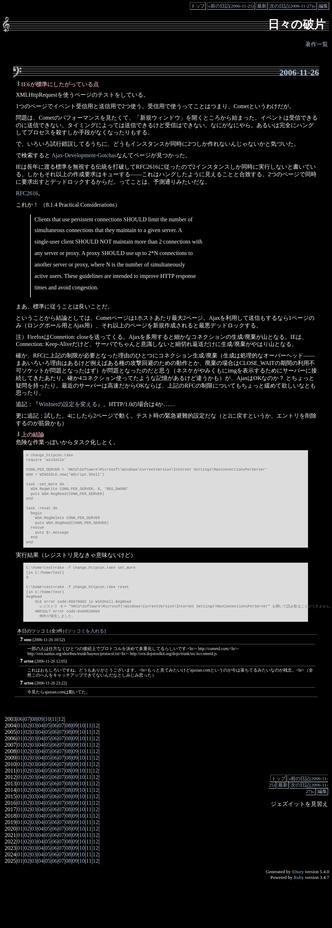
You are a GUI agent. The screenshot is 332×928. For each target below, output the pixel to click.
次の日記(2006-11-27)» (292, 6)
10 (47, 719)
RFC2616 (27, 193)
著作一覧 (316, 44)
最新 (261, 6)
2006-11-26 (299, 72)
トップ (198, 6)
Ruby (299, 877)
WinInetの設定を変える (68, 404)
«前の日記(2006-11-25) (231, 6)
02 (27, 725)
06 (20, 719)
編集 (323, 6)
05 (47, 725)
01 (20, 725)
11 (54, 719)
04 (41, 725)
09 (41, 719)
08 (34, 719)
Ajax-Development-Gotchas (83, 155)
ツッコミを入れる (85, 631)
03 (34, 725)
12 (61, 719)
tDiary (298, 871)
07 (27, 719)
